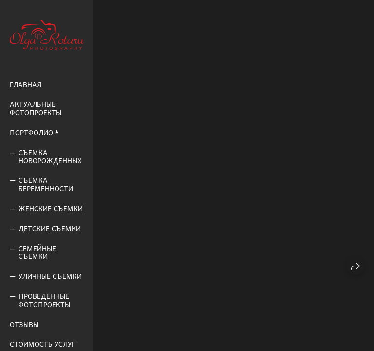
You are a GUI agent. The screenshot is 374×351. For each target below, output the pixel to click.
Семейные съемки (37, 252)
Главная (25, 84)
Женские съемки (51, 208)
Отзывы (24, 324)
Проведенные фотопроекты (44, 300)
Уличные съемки (50, 276)
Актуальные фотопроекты (35, 108)
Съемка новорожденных (50, 156)
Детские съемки (50, 228)
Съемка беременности (46, 184)
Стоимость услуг (42, 344)
